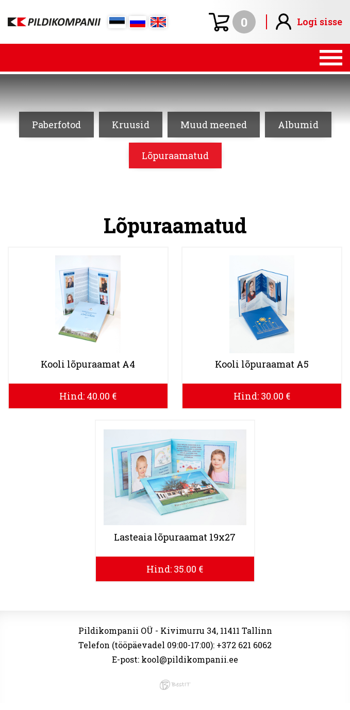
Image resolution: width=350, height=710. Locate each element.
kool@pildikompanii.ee (189, 659)
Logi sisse (319, 21)
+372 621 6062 (244, 644)
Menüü (175, 58)
